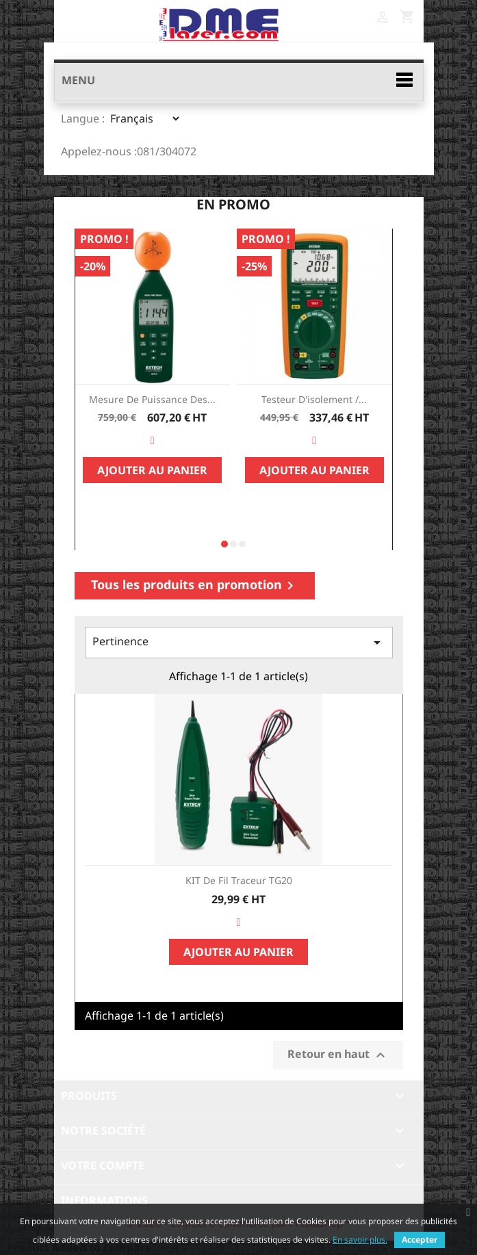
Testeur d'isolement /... (314, 399)
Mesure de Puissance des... (152, 399)
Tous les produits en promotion (194, 585)
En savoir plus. (360, 1239)
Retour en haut (338, 1054)
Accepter (419, 1239)
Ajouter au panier (152, 470)
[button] (224, 544)
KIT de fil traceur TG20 (238, 880)
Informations (104, 1200)
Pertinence (238, 642)
